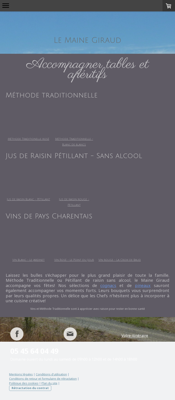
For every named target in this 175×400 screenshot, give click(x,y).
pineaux (143, 285)
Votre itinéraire (134, 335)
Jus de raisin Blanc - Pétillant (28, 199)
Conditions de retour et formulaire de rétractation (43, 379)
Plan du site (49, 383)
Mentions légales (21, 374)
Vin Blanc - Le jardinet (28, 260)
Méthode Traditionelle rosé (28, 139)
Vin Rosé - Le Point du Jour (84, 260)
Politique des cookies (24, 383)
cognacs (108, 285)
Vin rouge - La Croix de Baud (140, 260)
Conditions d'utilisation (51, 374)
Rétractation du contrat (30, 388)
